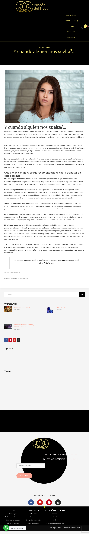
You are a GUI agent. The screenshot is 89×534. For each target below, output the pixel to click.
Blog (76, 20)
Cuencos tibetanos (22, 307)
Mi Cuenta (71, 37)
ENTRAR (86, 26)
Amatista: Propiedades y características (24, 326)
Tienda (67, 20)
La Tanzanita (61, 307)
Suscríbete (24, 476)
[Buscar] (82, 294)
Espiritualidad (44, 47)
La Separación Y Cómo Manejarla (16, 278)
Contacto (71, 32)
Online (71, 26)
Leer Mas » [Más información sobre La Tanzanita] (59, 309)
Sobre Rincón (71, 15)
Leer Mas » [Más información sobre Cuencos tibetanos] (17, 309)
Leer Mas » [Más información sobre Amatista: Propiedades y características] (17, 329)
